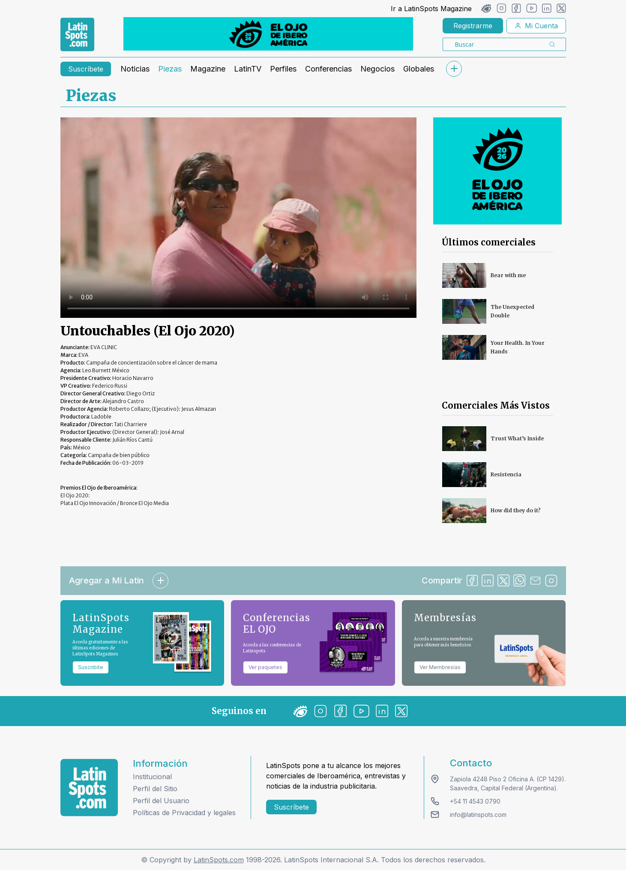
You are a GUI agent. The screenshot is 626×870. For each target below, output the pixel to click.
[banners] (268, 34)
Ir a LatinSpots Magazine (431, 8)
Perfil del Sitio (155, 788)
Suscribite (90, 667)
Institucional (152, 776)
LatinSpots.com (219, 859)
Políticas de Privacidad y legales (184, 812)
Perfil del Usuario (161, 800)
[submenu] (454, 69)
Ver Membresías (440, 667)
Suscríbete (85, 69)
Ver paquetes (265, 667)
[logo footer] (89, 787)
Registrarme (472, 25)
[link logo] (77, 35)
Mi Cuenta (536, 25)
